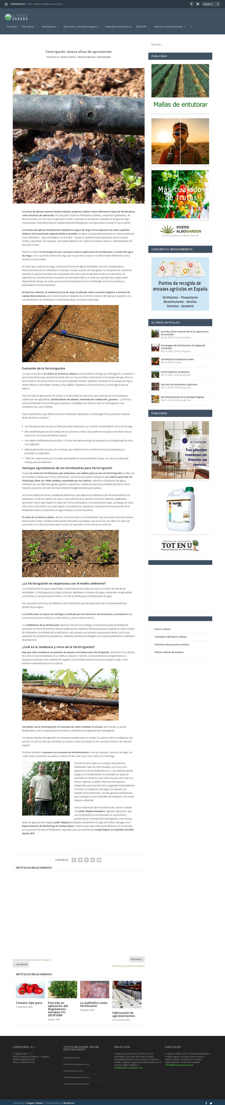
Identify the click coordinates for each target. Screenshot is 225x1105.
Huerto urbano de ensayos (169, 650)
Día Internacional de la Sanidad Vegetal (182, 395)
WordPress (68, 1101)
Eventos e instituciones (168, 25)
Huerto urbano (68, 55)
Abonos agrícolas (87, 55)
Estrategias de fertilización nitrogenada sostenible (183, 345)
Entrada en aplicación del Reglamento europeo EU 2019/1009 (58, 1007)
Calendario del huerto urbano (171, 635)
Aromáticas (49, 25)
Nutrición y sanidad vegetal (80, 25)
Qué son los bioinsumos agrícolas (179, 382)
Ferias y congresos (182, 336)
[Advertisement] (79, 909)
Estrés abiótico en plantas (175, 370)
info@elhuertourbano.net (128, 1066)
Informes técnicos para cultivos (172, 642)
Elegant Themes (35, 1101)
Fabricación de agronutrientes (123, 1012)
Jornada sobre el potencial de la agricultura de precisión (184, 331)
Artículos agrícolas (182, 373)
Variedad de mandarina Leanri (177, 357)
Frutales (12, 25)
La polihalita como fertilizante (94, 1002)
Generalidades (104, 55)
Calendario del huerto (118, 25)
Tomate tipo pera (29, 1001)
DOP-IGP (141, 25)
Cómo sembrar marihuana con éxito (44, 3)
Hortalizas (28, 25)
